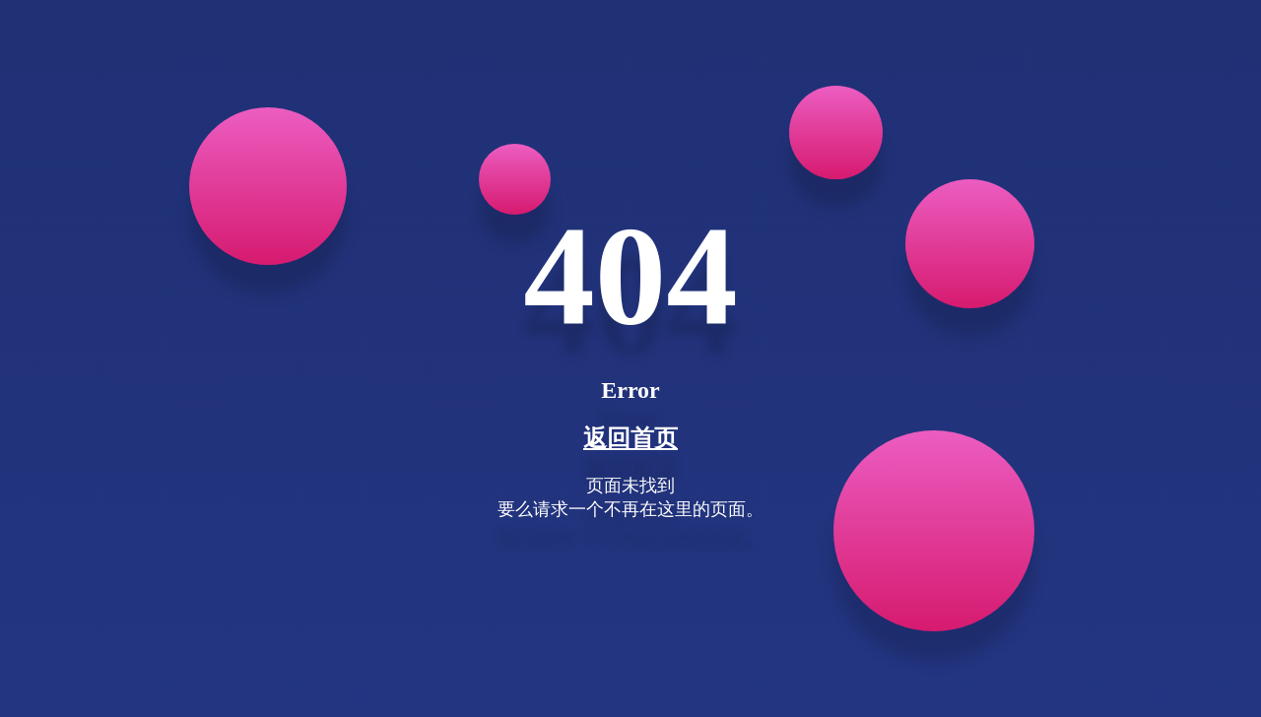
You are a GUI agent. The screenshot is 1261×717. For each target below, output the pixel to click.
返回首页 (630, 438)
